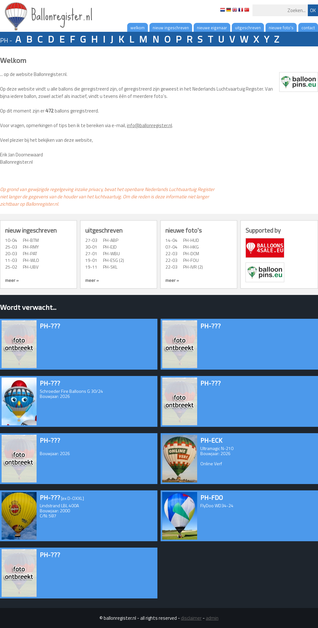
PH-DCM (191, 253)
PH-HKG (191, 246)
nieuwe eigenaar (212, 27)
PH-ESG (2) (113, 260)
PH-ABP (110, 240)
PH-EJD (110, 246)
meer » (12, 280)
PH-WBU (111, 253)
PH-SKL (110, 266)
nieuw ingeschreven (171, 27)
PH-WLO (31, 260)
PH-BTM (31, 240)
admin (212, 618)
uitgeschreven (248, 27)
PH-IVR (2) (193, 266)
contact (308, 27)
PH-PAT (30, 253)
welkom (137, 27)
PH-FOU (191, 260)
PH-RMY (31, 246)
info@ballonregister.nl (149, 125)
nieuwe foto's (281, 27)
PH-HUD (191, 240)
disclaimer (191, 618)
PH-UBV (30, 266)
